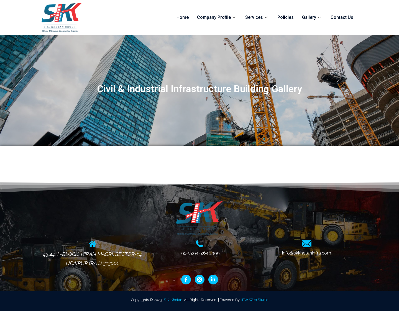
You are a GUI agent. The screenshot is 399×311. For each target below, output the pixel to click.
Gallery (312, 17)
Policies (285, 17)
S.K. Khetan (173, 300)
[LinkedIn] (213, 279)
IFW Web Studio (254, 300)
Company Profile (217, 17)
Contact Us (342, 17)
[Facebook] (186, 279)
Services (257, 17)
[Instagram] (199, 279)
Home (183, 17)
